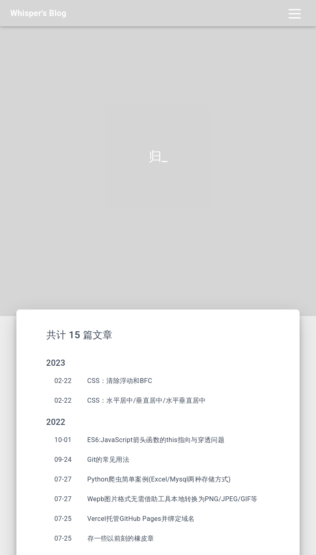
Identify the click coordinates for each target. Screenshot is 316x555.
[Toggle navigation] (295, 13)
